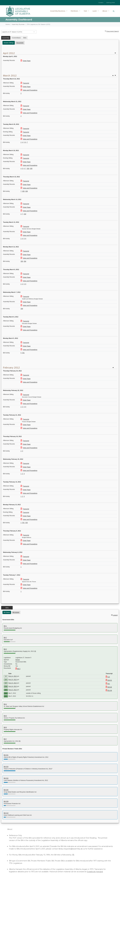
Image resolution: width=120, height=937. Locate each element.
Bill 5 (5, 716)
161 (108, 684)
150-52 (109, 680)
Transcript (25, 83)
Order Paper (26, 61)
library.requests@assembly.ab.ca (72, 849)
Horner (17, 660)
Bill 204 (6, 778)
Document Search (113, 31)
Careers (100, 2)
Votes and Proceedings (29, 90)
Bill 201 (6, 755)
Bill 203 (6, 766)
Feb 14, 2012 (12, 676)
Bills (24, 38)
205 (31, 168)
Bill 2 (5, 637)
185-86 (109, 687)
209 (26, 191)
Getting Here (110, 2)
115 (108, 677)
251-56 (109, 690)
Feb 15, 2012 (12, 679)
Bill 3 (5, 649)
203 (28, 168)
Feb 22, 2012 (12, 690)
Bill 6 (5, 727)
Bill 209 (6, 801)
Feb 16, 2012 (12, 686)
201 (23, 353)
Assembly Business (18, 24)
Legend (115, 615)
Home (8, 24)
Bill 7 (5, 739)
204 (25, 261)
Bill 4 (5, 704)
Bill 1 (5, 626)
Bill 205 (6, 790)
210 (25, 214)
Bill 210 (6, 813)
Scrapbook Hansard (95, 872)
